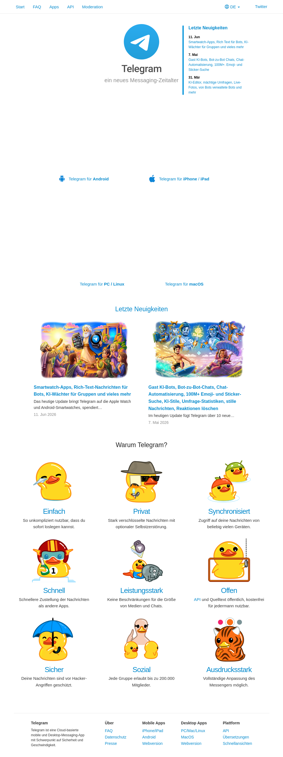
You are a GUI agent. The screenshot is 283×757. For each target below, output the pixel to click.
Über (109, 723)
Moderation (92, 6)
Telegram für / (179, 143)
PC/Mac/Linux (193, 731)
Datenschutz (116, 737)
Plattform (231, 723)
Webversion (152, 743)
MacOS (187, 737)
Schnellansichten (237, 743)
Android (149, 737)
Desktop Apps (194, 723)
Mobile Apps (153, 723)
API (70, 6)
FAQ (37, 6)
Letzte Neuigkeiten (207, 27)
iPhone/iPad (152, 731)
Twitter (257, 6)
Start (20, 6)
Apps (54, 6)
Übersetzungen (236, 737)
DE (232, 6)
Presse (111, 743)
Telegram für (84, 143)
